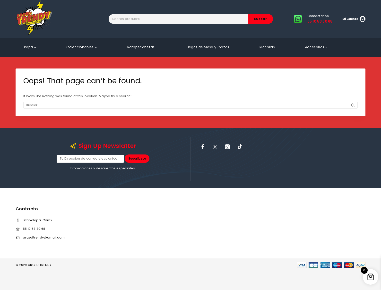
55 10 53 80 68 (34, 228)
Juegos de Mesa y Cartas (207, 47)
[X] (215, 147)
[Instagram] (227, 147)
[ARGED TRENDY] (34, 19)
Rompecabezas (141, 47)
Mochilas (267, 47)
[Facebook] (203, 147)
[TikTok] (240, 147)
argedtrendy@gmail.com (44, 237)
